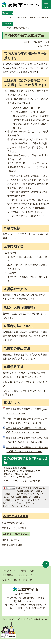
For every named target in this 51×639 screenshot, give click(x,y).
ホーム (9, 17)
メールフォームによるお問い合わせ (22, 480)
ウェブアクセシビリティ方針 (17, 580)
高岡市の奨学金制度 (15, 516)
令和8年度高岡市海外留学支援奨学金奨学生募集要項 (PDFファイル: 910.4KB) (26, 421)
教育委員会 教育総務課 (39, 17)
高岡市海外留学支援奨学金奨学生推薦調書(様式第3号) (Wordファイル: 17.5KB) (27, 449)
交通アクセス (9, 571)
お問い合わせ (27, 571)
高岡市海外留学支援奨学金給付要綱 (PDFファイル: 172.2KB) (26, 411)
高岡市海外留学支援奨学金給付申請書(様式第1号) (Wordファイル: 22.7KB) (26, 430)
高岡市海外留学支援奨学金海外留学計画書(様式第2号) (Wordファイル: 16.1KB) (27, 440)
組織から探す (21, 17)
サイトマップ (25, 575)
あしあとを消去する (28, 27)
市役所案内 (7, 575)
